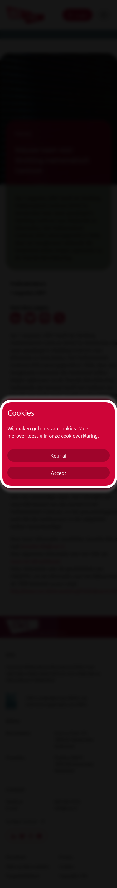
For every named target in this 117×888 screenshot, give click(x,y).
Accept (58, 473)
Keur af (59, 455)
